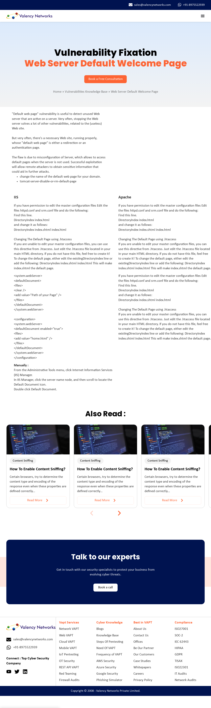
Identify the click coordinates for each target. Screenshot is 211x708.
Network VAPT (69, 629)
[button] (91, 513)
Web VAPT (66, 635)
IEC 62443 (182, 642)
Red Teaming (67, 673)
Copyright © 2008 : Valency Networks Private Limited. (105, 691)
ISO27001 (181, 629)
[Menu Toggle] (203, 16)
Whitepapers (142, 667)
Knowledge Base (107, 635)
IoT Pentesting (69, 654)
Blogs (100, 629)
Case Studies (142, 661)
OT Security (67, 661)
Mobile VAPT (68, 648)
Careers (138, 673)
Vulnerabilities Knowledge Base (86, 91)
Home (57, 91)
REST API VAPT (69, 667)
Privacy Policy (142, 680)
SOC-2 (179, 635)
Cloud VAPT (67, 642)
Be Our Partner (143, 648)
